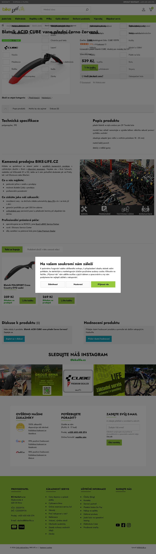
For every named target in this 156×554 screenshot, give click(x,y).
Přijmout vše (103, 284)
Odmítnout (53, 284)
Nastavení (78, 284)
